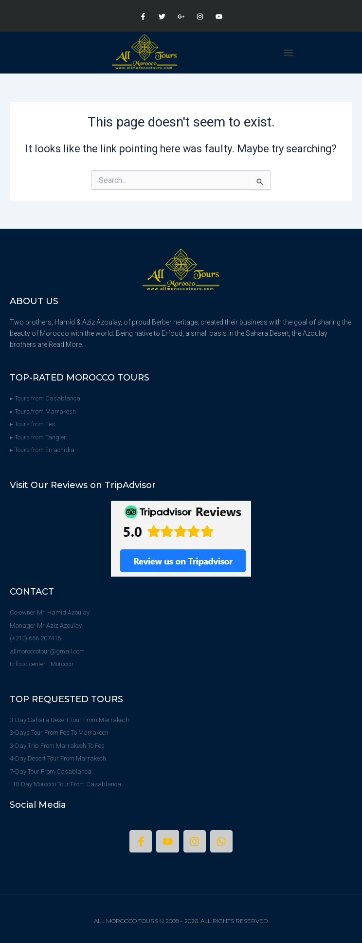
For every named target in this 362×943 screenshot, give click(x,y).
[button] (289, 53)
